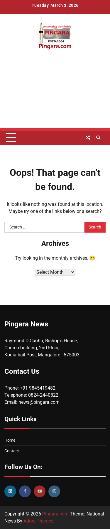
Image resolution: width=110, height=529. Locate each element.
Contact (11, 450)
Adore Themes (38, 521)
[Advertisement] (55, 100)
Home (9, 440)
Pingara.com (55, 514)
